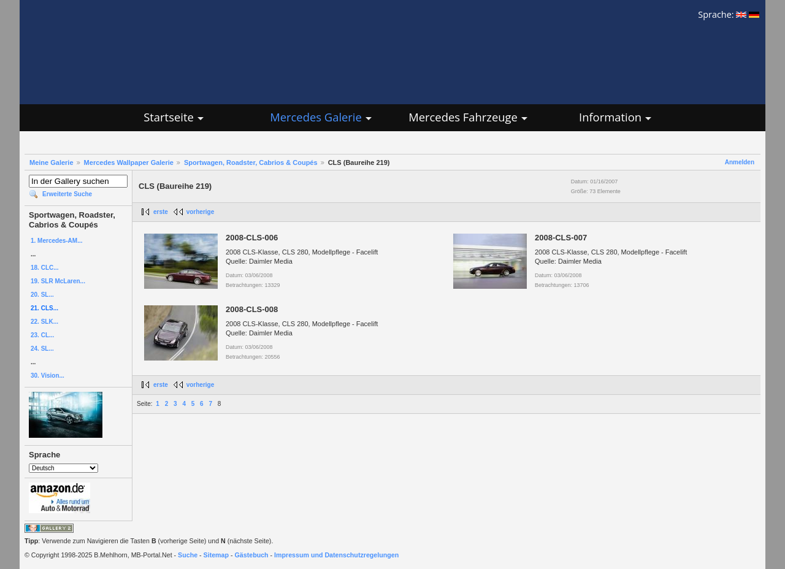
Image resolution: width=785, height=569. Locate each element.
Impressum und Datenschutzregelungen (336, 555)
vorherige (200, 211)
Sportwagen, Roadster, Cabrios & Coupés (251, 162)
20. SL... (42, 294)
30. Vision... (47, 375)
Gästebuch (252, 555)
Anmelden (739, 162)
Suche (187, 555)
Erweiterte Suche (67, 194)
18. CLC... (45, 267)
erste (160, 211)
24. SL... (42, 348)
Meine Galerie (51, 162)
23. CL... (42, 335)
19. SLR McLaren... (58, 281)
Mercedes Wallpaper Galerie (129, 162)
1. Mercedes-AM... (56, 240)
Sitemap (216, 555)
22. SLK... (44, 321)
